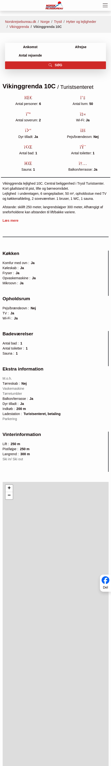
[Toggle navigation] (105, 5)
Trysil (58, 22)
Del (105, 587)
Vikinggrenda (19, 27)
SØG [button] (55, 65)
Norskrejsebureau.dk (20, 22)
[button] (9, 488)
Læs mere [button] (11, 220)
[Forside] (54, 5)
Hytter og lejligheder (81, 22)
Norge (45, 22)
